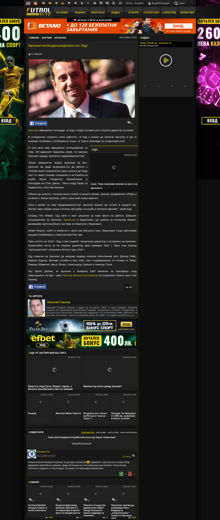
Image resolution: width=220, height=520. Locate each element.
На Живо (62, 12)
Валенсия (69, 219)
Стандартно (87, 433)
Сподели (38, 123)
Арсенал (33, 130)
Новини (80, 12)
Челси (66, 275)
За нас (129, 3)
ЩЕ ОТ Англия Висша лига (47, 352)
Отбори (133, 12)
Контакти (139, 3)
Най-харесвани (128, 433)
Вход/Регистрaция (81, 443)
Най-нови (101, 433)
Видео (115, 12)
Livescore (169, 12)
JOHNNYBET (187, 12)
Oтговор (129, 456)
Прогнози (97, 12)
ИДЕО (144, 37)
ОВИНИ (34, 482)
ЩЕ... (95, 149)
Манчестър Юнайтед (85, 275)
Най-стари (113, 433)
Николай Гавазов (58, 302)
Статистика (152, 12)
